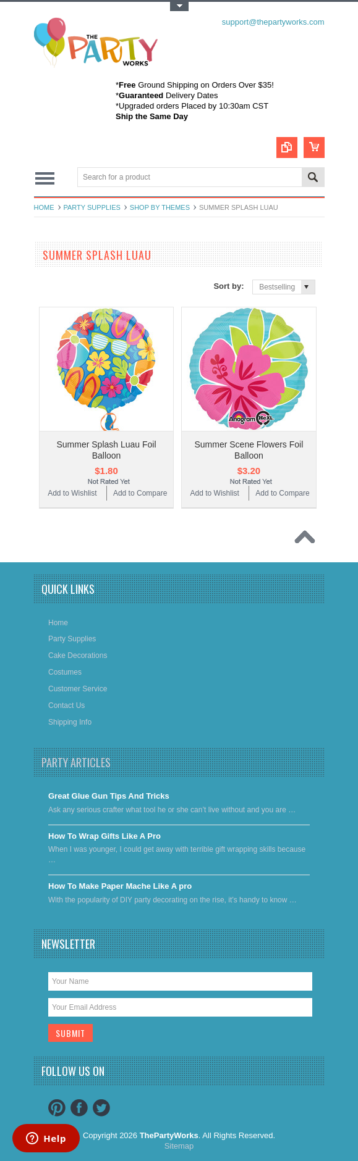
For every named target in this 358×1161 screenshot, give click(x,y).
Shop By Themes (160, 207)
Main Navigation (45, 178)
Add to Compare (140, 493)
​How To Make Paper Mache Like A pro (120, 886)
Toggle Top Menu (179, 6)
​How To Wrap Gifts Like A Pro (104, 836)
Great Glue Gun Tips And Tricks (108, 796)
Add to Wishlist (72, 493)
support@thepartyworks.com (273, 22)
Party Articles (76, 762)
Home (44, 207)
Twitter (101, 1108)
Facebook (79, 1108)
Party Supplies (92, 207)
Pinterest (57, 1108)
